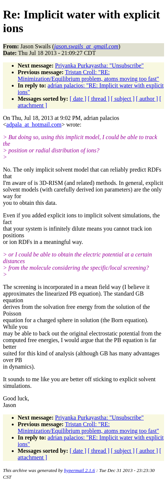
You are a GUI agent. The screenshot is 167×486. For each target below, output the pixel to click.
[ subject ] (123, 99)
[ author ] (147, 99)
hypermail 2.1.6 (79, 470)
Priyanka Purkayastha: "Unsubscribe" (99, 65)
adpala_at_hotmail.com (34, 124)
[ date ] (78, 99)
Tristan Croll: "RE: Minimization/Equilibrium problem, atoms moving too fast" (88, 75)
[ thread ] (98, 99)
